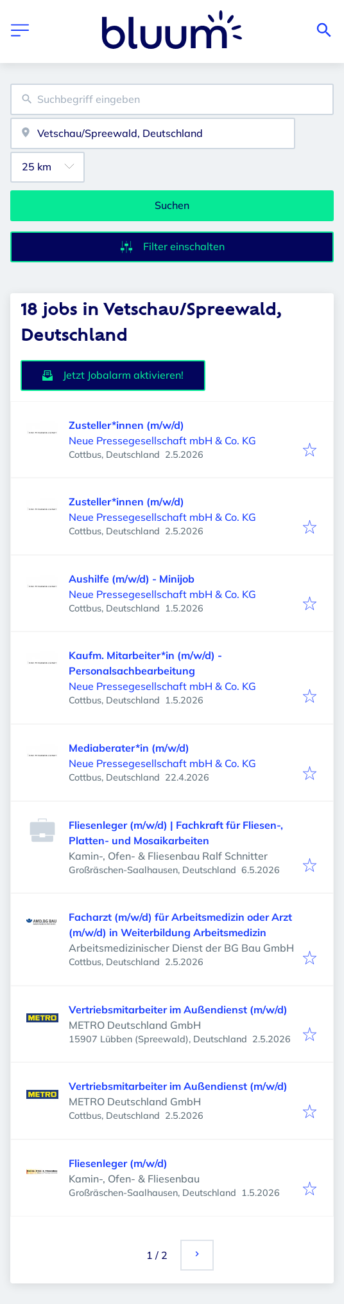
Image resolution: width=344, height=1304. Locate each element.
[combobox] (172, 99)
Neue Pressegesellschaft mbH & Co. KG (162, 440)
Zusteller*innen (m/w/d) (126, 425)
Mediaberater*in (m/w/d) (129, 747)
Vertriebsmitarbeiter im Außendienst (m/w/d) (178, 1009)
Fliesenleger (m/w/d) (118, 1163)
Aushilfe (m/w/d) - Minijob (131, 578)
